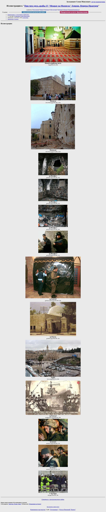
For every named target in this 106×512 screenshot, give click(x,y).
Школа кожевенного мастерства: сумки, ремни (34, 12)
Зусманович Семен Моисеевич (22, 16)
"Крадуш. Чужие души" (14, 504)
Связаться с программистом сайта (53, 499)
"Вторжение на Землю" (35, 504)
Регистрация (36, 9)
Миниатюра (11, 19)
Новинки (60, 9)
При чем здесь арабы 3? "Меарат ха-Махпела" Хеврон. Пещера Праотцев (61, 6)
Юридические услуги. (74, 12)
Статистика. (25, 17)
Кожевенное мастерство (37, 509)
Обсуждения (53, 9)
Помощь (71, 9)
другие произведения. (98, 2)
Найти (41, 9)
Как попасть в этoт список (53, 506)
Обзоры (65, 9)
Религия (16, 19)
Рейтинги (46, 9)
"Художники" (54, 509)
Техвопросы (76, 9)
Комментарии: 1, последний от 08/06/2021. (18, 14)
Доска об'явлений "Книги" (67, 509)
